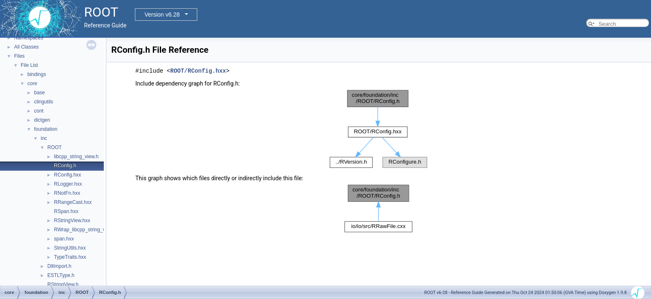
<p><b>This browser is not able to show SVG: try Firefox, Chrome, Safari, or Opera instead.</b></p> (379, 129)
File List (29, 65)
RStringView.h (62, 284)
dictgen (42, 120)
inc (44, 138)
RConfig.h (65, 166)
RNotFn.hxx (67, 193)
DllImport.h (59, 266)
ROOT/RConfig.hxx (198, 71)
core (32, 83)
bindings (36, 74)
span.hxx (64, 239)
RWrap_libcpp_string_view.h (85, 230)
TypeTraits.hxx (70, 257)
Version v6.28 (162, 14)
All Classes (26, 47)
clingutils (43, 102)
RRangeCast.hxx (73, 202)
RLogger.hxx (68, 184)
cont (39, 111)
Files (19, 56)
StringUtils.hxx (70, 248)
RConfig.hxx (67, 175)
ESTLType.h (60, 275)
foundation (45, 129)
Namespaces (28, 38)
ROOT (54, 147)
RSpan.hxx (66, 211)
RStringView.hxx (72, 220)
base (39, 93)
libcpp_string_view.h (76, 156)
